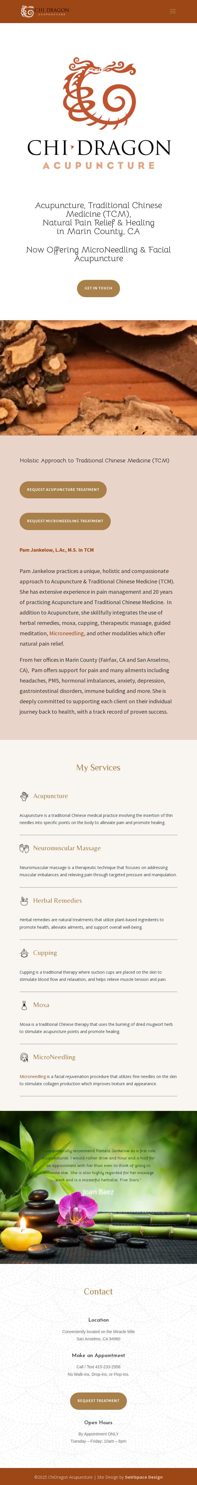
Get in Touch (98, 288)
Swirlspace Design (144, 1477)
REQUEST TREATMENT (98, 1401)
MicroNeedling (109, 249)
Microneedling (66, 633)
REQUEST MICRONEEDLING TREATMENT (65, 521)
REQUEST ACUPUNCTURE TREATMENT (63, 490)
